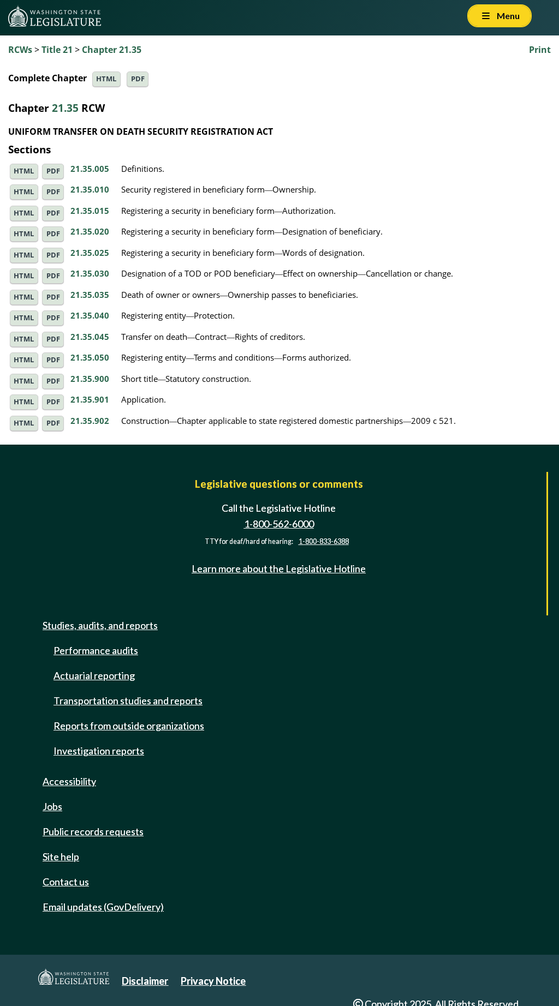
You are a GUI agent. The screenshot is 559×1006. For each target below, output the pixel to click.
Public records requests (93, 831)
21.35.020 (89, 231)
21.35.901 (89, 399)
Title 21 (57, 50)
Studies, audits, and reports (100, 625)
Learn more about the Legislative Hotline (279, 568)
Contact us (66, 882)
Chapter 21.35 (111, 50)
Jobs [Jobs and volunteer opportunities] (52, 806)
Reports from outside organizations (128, 726)
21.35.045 (89, 336)
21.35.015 (89, 210)
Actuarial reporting (94, 675)
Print (540, 50)
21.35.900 (89, 378)
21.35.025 (89, 252)
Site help (61, 857)
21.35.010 (89, 189)
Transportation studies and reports (128, 700)
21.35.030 (89, 273)
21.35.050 (89, 357)
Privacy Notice (213, 981)
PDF (138, 78)
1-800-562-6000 (279, 524)
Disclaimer (145, 981)
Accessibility (69, 781)
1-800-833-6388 (324, 541)
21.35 (65, 108)
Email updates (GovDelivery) (103, 907)
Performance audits (95, 650)
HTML (106, 78)
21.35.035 (89, 294)
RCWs (20, 50)
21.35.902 (89, 420)
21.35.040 (89, 315)
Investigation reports (98, 751)
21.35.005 (89, 168)
